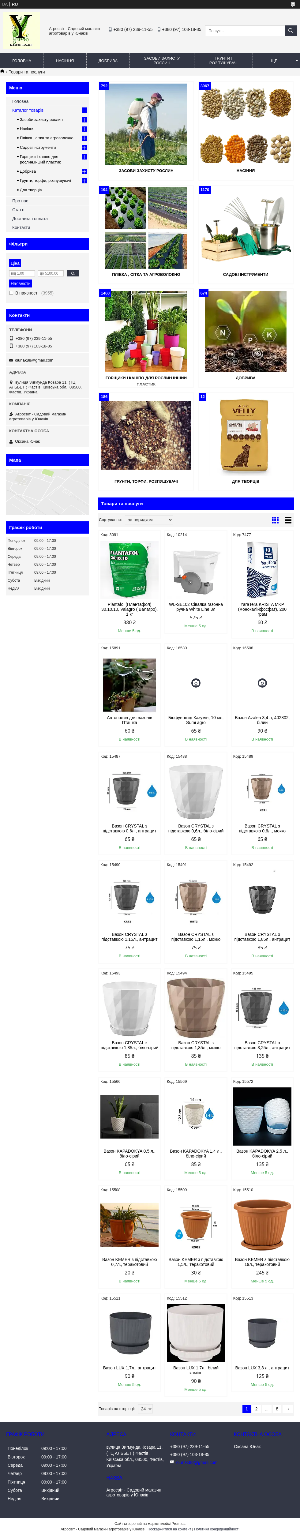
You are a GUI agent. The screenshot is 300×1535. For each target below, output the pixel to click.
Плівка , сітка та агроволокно (146, 274)
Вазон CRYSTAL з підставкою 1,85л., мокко (196, 1045)
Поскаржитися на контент (169, 1529)
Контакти (21, 227)
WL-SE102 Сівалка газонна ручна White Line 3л (196, 607)
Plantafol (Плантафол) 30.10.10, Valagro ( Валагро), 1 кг (129, 609)
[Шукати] (291, 30)
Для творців (246, 481)
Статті (18, 209)
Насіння (65, 60)
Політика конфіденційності (216, 1529)
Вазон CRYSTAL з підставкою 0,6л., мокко (262, 828)
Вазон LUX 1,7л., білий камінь (196, 1370)
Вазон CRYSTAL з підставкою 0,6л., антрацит (129, 828)
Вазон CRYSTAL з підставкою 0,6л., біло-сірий (196, 828)
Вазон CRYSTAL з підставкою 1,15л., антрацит (130, 937)
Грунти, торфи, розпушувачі (146, 481)
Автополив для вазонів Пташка (129, 720)
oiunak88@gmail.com (34, 360)
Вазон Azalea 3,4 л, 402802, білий (262, 720)
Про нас (20, 200)
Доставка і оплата (30, 218)
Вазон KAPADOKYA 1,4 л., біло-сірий (196, 1153)
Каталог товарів (27, 110)
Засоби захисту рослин (162, 60)
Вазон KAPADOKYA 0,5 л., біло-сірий (130, 1153)
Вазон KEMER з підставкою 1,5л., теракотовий (196, 1262)
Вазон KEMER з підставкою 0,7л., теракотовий (129, 1262)
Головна (21, 60)
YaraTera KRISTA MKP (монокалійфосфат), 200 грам (262, 609)
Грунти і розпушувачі (223, 60)
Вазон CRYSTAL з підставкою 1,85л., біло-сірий (129, 1045)
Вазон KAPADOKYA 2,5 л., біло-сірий (262, 1153)
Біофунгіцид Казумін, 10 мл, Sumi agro (196, 720)
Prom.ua (179, 1524)
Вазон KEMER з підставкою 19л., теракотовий (262, 1262)
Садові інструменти (245, 274)
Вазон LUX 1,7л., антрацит (129, 1367)
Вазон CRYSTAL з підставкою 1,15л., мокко (196, 937)
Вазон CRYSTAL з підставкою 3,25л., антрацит (262, 1045)
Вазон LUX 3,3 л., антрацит (262, 1367)
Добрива (108, 60)
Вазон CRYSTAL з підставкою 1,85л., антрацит (262, 937)
